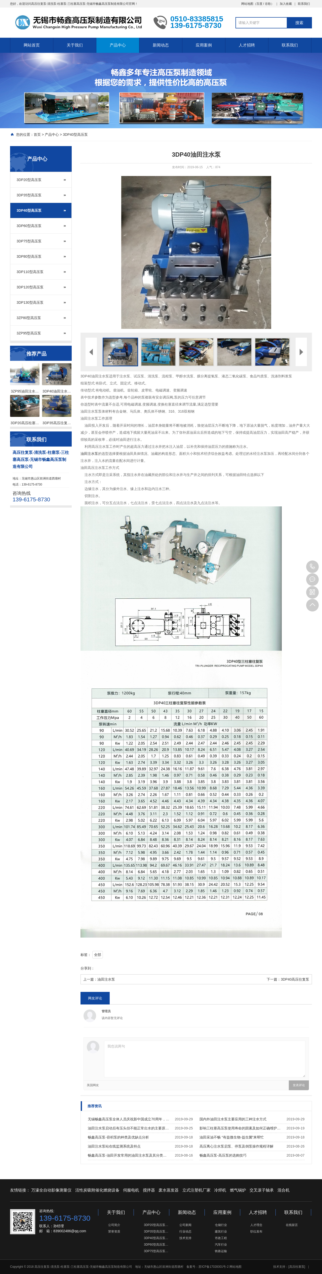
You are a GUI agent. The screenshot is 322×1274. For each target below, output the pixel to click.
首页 (37, 135)
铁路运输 (221, 1251)
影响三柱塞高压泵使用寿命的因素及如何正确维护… (239, 1128)
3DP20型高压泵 (29, 180)
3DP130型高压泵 (30, 302)
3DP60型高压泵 (29, 226)
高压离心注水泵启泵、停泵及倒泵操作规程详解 (236, 1146)
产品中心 (118, 45)
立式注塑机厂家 (196, 1190)
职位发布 (256, 1231)
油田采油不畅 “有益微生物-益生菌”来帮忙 (231, 1137)
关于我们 (75, 45)
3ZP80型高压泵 (29, 318)
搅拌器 (149, 1190)
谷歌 (268, 4)
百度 (259, 4)
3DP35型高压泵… (156, 1231)
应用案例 (204, 45)
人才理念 (256, 1225)
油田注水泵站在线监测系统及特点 (114, 1146)
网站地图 (247, 4)
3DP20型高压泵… (156, 1225)
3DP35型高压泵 (29, 195)
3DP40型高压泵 (75, 135)
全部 (97, 955)
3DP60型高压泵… (156, 1244)
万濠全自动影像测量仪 (51, 1190)
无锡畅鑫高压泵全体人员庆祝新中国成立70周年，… (128, 1119)
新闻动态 (161, 45)
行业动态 (185, 1231)
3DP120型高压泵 (30, 287)
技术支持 (185, 1238)
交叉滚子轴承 (262, 1190)
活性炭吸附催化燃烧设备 (97, 1190)
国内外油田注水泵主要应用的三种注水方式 (232, 1119)
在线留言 (292, 1225)
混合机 (283, 1190)
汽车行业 (221, 1244)
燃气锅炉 (238, 1190)
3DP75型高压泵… (156, 1251)
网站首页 (32, 45)
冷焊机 (220, 1190)
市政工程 (221, 1238)
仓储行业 (221, 1225)
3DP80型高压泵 (29, 256)
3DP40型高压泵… (156, 1238)
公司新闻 (185, 1225)
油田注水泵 (89, 454)
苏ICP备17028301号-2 (213, 1266)
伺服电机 (131, 1190)
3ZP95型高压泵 (29, 333)
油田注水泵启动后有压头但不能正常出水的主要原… (128, 1128)
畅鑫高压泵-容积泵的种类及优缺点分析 (118, 1137)
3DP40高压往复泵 (295, 979)
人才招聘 (247, 45)
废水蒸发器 (168, 1190)
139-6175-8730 (312, 566)
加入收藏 (286, 4)
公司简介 (114, 1225)
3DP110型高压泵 (30, 272)
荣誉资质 (114, 1231)
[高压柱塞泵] (296, 1266)
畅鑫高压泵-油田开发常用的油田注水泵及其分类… (127, 1155)
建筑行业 (221, 1231)
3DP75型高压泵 (29, 241)
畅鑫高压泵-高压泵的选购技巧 (223, 1155)
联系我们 (304, 4)
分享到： (87, 968)
